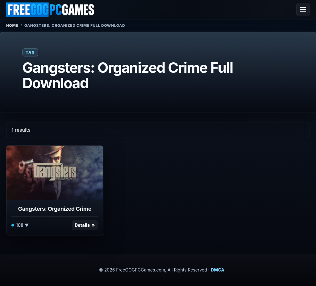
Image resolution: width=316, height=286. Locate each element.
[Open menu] (303, 9)
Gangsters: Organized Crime (54, 208)
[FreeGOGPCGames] (50, 9)
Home (12, 25)
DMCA (217, 269)
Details (82, 225)
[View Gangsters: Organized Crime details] (54, 173)
